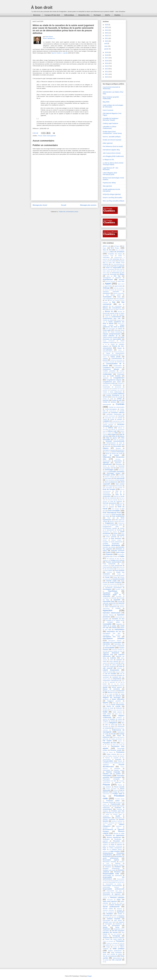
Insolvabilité (107, 624)
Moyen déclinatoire (118, 699)
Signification (120, 912)
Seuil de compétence (108, 912)
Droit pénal (106, 516)
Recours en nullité (119, 833)
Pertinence (120, 752)
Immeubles (118, 596)
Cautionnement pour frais (111, 318)
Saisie (118, 899)
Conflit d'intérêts (115, 376)
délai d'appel (112, 434)
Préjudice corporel (119, 770)
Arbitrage (106, 288)
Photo (120, 754)
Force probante (119, 570)
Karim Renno (49, 36)
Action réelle (106, 272)
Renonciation (107, 856)
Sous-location (106, 920)
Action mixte (120, 269)
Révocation (110, 899)
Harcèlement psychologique (113, 587)
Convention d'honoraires (109, 416)
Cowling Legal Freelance (110, 123)
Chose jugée (107, 330)
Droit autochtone (110, 480)
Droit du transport (108, 506)
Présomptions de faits (109, 781)
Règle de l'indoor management (112, 847)
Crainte (105, 419)
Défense (110, 428)
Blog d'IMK (106, 102)
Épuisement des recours (110, 531)
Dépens (106, 448)
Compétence (107, 367)
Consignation (106, 388)
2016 (106, 60)
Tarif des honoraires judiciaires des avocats (113, 931)
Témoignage (116, 936)
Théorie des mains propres (113, 939)
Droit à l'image (120, 476)
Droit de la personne (110, 498)
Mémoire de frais (113, 692)
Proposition (106, 806)
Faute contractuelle (109, 563)
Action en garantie (118, 266)
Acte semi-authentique (116, 264)
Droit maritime (106, 514)
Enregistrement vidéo (111, 526)
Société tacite (108, 917)
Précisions (117, 768)
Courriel (120, 417)
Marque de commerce (111, 689)
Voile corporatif (116, 960)
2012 (106, 71)
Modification (106, 699)
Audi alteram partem (113, 295)
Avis (106, 300)
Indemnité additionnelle (109, 603)
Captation (121, 315)
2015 (106, 63)
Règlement (105, 851)
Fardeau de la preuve (117, 560)
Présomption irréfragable (111, 779)
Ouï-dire (113, 734)
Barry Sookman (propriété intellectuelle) (111, 97)
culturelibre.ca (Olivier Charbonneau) (109, 127)
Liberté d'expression (111, 670)
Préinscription (106, 770)
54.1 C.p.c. (115, 248)
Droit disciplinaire (116, 505)
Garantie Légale (111, 581)
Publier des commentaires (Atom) (68, 211)
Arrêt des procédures (119, 288)
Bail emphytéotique (117, 306)
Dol (114, 468)
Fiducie (121, 567)
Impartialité (117, 600)
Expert (108, 552)
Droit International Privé (112, 513)
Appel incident (118, 286)
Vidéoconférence (117, 958)
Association (119, 290)
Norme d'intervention (117, 704)
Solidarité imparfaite (113, 918)
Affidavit (121, 274)
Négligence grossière (114, 701)
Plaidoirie (122, 756)
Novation (105, 710)
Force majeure (108, 570)
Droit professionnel (118, 516)
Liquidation (115, 677)
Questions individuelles (109, 823)
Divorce (105, 466)
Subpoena (121, 922)
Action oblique (106, 271)
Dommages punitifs (109, 475)
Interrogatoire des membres (112, 635)
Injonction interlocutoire (111, 613)
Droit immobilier (114, 511)
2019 (106, 52)
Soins (115, 917)
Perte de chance (108, 752)
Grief (118, 584)
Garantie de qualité (118, 579)
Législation (119, 659)
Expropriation (121, 554)
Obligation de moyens (116, 719)
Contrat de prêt (116, 400)
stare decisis (118, 920)
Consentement (117, 385)
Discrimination (107, 461)
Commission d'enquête (108, 361)
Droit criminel (120, 484)
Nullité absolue (117, 712)
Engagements (109, 523)
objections (106, 716)
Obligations (113, 723)
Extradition (114, 556)
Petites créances (111, 754)
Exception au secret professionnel (112, 542)
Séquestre (119, 908)
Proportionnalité (115, 804)
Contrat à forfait (107, 393)
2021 (106, 38)
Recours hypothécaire (114, 837)
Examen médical (116, 540)
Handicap (122, 586)
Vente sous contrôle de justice (112, 954)
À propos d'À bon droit (52, 15)
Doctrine (112, 466)
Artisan (106, 290)
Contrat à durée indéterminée (112, 392)
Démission (108, 446)
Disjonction (118, 462)
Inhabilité (117, 608)
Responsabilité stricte (108, 892)
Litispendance (117, 679)
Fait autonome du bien (113, 558)
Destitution (107, 451)
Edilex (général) (108, 143)
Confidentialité (107, 374)
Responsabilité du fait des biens (116, 882)
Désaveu (118, 448)
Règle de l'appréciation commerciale (112, 846)
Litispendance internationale (111, 680)
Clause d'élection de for (111, 335)
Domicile (122, 468)
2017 (106, 58)
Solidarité (121, 917)
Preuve (40, 135)
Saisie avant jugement (49, 135)
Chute (116, 330)
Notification (119, 708)
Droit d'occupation (107, 487)
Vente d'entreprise (116, 952)
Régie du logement (116, 844)
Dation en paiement (110, 422)
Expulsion (107, 556)
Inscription (105, 618)
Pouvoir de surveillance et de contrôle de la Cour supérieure (113, 762)
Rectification (106, 839)
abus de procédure (117, 252)
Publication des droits (112, 812)
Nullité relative (107, 714)
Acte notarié (112, 261)
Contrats (120, 404)
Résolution (117, 872)
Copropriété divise (110, 417)
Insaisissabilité (118, 617)
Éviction (105, 540)
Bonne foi (109, 311)
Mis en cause (108, 694)
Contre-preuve (112, 411)
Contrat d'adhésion (118, 393)
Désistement (120, 450)
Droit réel (111, 518)
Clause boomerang (116, 332)
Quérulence (118, 818)
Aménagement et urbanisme (112, 277)
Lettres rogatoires (117, 665)
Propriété (114, 806)
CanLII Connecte (108, 110)
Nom (114, 703)
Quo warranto (107, 824)
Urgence (121, 945)
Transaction (120, 941)
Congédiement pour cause (112, 382)
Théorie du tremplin (108, 941)
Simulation (109, 913)
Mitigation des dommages (112, 697)
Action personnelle (117, 271)
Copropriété (121, 416)
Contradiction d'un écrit (116, 390)
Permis (104, 746)
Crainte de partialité (116, 419)
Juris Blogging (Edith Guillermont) (113, 156)
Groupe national (113, 586)
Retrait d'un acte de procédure (110, 895)
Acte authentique (114, 259)
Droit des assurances (109, 503)
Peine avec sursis (117, 744)
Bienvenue (36, 15)
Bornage (120, 311)
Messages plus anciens (88, 205)
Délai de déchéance (118, 436)
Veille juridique (69, 15)
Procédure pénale (119, 798)
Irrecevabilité (109, 648)
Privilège (114, 792)
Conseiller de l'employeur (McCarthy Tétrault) (110, 119)
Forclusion (109, 572)
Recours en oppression (114, 835)
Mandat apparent (117, 687)
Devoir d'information (118, 452)
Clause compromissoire (112, 334)
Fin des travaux (120, 568)
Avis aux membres (115, 300)
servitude (119, 910)
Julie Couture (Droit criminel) (111, 153)
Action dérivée (107, 266)
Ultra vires (114, 945)
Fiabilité (114, 567)
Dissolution (119, 464)
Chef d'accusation (110, 328)
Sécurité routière (108, 908)
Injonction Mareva (108, 615)
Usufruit (115, 946)
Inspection (119, 624)
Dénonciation (117, 446)
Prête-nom (118, 782)
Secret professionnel (111, 907)
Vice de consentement (110, 956)
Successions (116, 925)
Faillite (122, 556)
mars (106, 46)
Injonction (107, 610)
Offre (123, 723)
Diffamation (107, 457)
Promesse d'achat (108, 802)
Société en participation (118, 915)
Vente (104, 952)
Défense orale (112, 431)
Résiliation (117, 867)
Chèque (120, 328)
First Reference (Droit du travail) (113, 146)
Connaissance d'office (109, 383)
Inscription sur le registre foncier (115, 620)
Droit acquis (107, 478)
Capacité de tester (110, 315)
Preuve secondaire (111, 788)
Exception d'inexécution (111, 543)
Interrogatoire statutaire (114, 640)
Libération (119, 668)
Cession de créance (108, 320)
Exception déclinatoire (111, 545)
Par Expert (97, 15)
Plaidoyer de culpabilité (111, 757)
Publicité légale (117, 814)
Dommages (109, 470)
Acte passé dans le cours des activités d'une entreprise (113, 262)
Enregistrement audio (116, 525)
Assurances (106, 293)
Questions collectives (117, 821)
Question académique (109, 819)
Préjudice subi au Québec (112, 773)
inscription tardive (113, 622)
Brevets (105, 313)
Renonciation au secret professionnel (113, 857)
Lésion (104, 661)
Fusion (115, 577)
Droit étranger (115, 508)
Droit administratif (118, 478)
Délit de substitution (119, 439)
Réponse (117, 863)
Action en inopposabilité (113, 267)
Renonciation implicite (111, 860)
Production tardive (113, 800)
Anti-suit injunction (110, 281)
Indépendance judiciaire (118, 605)
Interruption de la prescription (112, 642)
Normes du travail (108, 708)
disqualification (107, 464)
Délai (116, 433)
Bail (113, 302)
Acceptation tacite (108, 255)
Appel (108, 283)
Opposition (105, 726)
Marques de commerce (109, 690)
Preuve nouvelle (119, 787)
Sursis (117, 927)
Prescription (107, 775)
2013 (106, 69)
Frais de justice (120, 575)
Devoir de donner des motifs (114, 453)
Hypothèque (112, 591)
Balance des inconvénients (112, 308)
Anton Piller (121, 281)
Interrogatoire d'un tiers (111, 633)
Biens (104, 309)
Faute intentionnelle (116, 565)
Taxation (105, 936)
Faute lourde (106, 567)
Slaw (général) (107, 186)
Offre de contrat (110, 724)
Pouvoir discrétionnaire (113, 766)
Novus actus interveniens (116, 710)
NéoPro (107, 15)
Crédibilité (106, 421)
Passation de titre (109, 743)
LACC (111, 659)
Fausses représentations (113, 562)
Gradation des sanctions (109, 584)
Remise (118, 855)
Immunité (113, 598)
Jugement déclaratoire (111, 653)
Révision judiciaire (117, 897)
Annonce (121, 279)
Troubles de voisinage (111, 943)
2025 (106, 27)
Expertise (109, 554)
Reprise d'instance (119, 865)
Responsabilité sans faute (114, 890)
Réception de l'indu (111, 828)
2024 (106, 30)
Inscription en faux (118, 618)
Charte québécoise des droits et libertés (113, 326)
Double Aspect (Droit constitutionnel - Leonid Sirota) (112, 132)
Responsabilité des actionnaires (112, 875)
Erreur (116, 533)
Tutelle (121, 943)
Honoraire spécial (119, 589)
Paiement (115, 737)
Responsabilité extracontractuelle (112, 885)
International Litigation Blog (111, 150)
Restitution (119, 892)
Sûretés (105, 927)
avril (105, 43)
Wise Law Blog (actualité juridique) (113, 201)
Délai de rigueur (111, 438)
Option (112, 726)
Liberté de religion (119, 672)
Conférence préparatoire (116, 372)
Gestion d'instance (115, 582)
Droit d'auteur (118, 486)
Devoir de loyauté (111, 455)
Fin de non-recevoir (108, 569)
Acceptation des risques (115, 254)
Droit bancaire (120, 480)
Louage (113, 685)
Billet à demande (120, 309)
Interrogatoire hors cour (111, 636)
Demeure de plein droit (117, 444)
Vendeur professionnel (115, 950)
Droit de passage (112, 499)
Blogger (89, 976)
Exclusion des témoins (109, 547)
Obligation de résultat (109, 721)
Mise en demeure (115, 696)
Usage (108, 947)
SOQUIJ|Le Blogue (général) (112, 194)
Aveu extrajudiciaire (108, 298)
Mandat (105, 687)
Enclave (122, 521)
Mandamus (120, 685)
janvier (106, 49)
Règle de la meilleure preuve (112, 849)
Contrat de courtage (116, 397)
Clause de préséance (119, 351)
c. (59, 53)
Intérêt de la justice (109, 626)
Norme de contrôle (113, 706)
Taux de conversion (116, 934)
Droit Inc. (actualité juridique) (112, 136)
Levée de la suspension (109, 666)
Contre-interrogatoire (111, 409)
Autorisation (107, 297)
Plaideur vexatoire (112, 756)
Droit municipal (116, 514)
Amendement (108, 279)
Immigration (106, 598)
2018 (106, 55)
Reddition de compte (109, 842)
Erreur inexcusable (118, 535)
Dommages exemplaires (116, 471)
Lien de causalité (110, 673)
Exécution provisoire (117, 550)
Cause (106, 316)
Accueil (63, 205)
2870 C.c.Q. (106, 246)
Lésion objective (113, 661)
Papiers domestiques (116, 739)
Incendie (120, 601)
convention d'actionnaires (114, 414)
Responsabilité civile (111, 874)
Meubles (122, 692)
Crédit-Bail (115, 421)
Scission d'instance (115, 905)
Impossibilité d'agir (108, 601)
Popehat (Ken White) (109, 183)
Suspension (106, 929)
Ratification (119, 826)
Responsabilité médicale (111, 887)
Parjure (120, 740)
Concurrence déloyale (111, 369)
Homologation (107, 589)
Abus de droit (107, 250)
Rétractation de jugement (111, 894)
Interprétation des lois (114, 631)
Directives (118, 459)
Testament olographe (118, 937)
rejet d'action (115, 851)
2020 (106, 41)
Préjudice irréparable (113, 772)
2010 (106, 77)
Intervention (106, 644)
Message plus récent (40, 205)
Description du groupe (109, 450)
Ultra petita (106, 945)
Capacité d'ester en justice (116, 313)
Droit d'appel (109, 486)
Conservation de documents (112, 387)
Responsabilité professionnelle (113, 889)
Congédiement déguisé (113, 380)
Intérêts (114, 627)
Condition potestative (109, 371)
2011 (106, 74)
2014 (106, 66)
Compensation (117, 365)
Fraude (107, 577)
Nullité (105, 712)
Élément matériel (114, 521)
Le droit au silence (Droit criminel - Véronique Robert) (113, 163)
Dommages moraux (113, 473)
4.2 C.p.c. (117, 246)
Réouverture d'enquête (109, 861)
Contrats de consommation (116, 407)
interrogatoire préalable (113, 638)
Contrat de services (109, 402)
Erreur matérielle (111, 536)
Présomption (117, 777)
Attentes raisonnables (119, 293)
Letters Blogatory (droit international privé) (110, 173)
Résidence (108, 867)
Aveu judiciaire (120, 298)
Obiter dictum (118, 713)
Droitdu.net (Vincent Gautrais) (112, 140)
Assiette (112, 290)
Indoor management (111, 606)
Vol (103, 961)
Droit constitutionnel (111, 482)
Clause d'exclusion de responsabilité (113, 338)
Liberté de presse (108, 672)
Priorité (115, 790)
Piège (104, 756)
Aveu (119, 297)
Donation (121, 475)
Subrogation (108, 924)
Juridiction (113, 658)
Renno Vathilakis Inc (49, 38)
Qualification (106, 816)
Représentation (107, 865)
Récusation (116, 841)
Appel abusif (121, 283)
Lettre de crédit (114, 663)
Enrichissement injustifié (110, 528)
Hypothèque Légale (110, 593)
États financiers (116, 538)
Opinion (120, 724)
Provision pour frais (117, 811)
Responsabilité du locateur (113, 884)
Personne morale (115, 750)
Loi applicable (111, 682)
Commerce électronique (117, 360)
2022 (106, 35)
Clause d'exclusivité (109, 340)
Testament (106, 937)
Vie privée (106, 960)
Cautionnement (116, 316)
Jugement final (108, 654)
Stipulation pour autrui (109, 922)
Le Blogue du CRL (108, 159)
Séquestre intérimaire (108, 910)
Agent (108, 276)
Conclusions (118, 367)
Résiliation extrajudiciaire (111, 868)
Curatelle (122, 421)
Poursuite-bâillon (108, 761)
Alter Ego (117, 276)
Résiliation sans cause (109, 870)
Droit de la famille (119, 496)
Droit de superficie (116, 501)
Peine (108, 744)
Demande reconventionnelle (115, 441)
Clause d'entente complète (110, 337)
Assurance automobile (111, 291)
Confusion (105, 378)
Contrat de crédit (108, 398)
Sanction (114, 903)
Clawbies (117, 15)
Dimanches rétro (83, 15)
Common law (120, 362)
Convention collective (117, 412)
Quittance (119, 823)
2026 (106, 24)
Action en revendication (108, 269)
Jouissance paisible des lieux (114, 651)
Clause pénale (115, 356)
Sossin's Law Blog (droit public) (112, 197)
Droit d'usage (118, 487)
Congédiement (118, 378)
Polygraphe (118, 759)
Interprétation (119, 629)
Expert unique (120, 552)
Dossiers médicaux (109, 476)
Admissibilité (113, 274)
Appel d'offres (108, 286)
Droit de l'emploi (109, 489)
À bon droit (41, 7)
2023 (106, 33)
